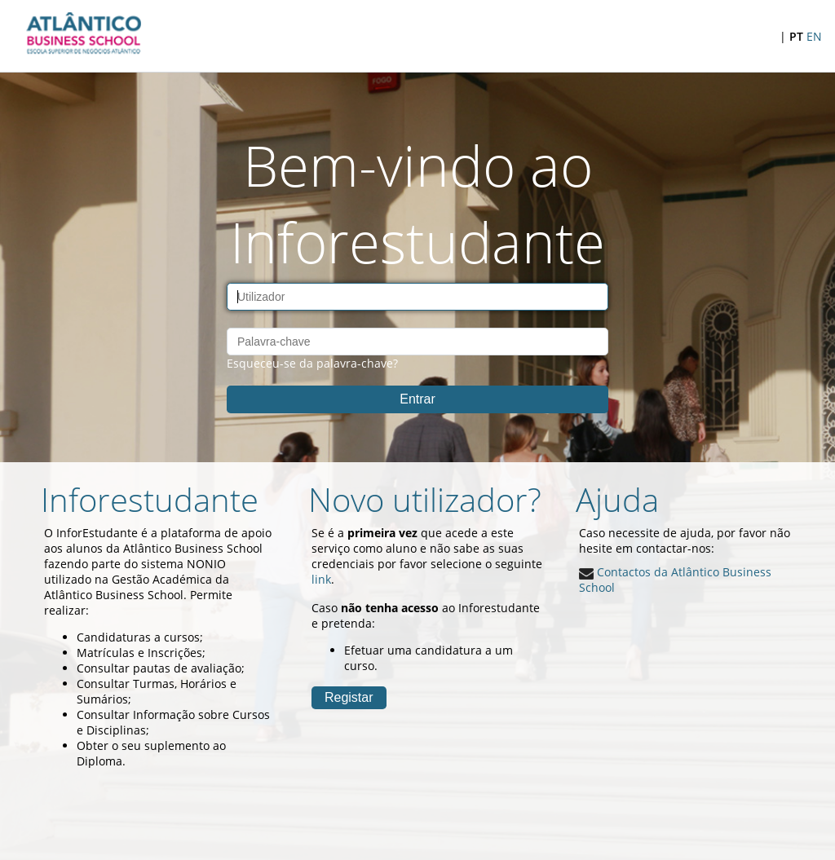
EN (814, 36)
